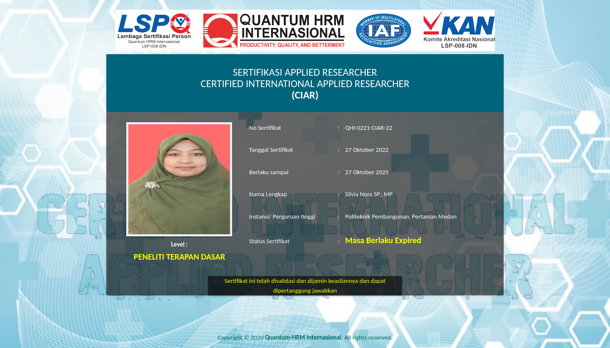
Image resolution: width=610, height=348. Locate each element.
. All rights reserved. (329, 337)
